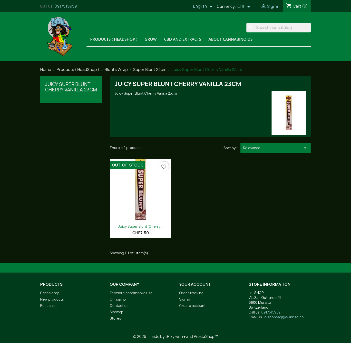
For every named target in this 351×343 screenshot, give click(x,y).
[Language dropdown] (202, 7)
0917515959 (66, 6)
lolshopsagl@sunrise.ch (284, 317)
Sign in (184, 299)
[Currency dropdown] (244, 7)
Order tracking (191, 293)
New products (52, 299)
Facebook (184, 325)
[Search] (278, 27)
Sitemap (116, 312)
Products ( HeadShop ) (113, 39)
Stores (115, 318)
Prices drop (49, 293)
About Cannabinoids (230, 39)
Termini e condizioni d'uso (131, 293)
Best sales (49, 305)
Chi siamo (118, 299)
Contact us (119, 305)
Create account (192, 305)
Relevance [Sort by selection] (275, 148)
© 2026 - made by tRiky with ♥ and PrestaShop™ (175, 336)
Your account (195, 284)
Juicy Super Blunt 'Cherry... (140, 226)
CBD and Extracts (182, 39)
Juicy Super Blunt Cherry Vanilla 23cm (71, 87)
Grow (151, 39)
